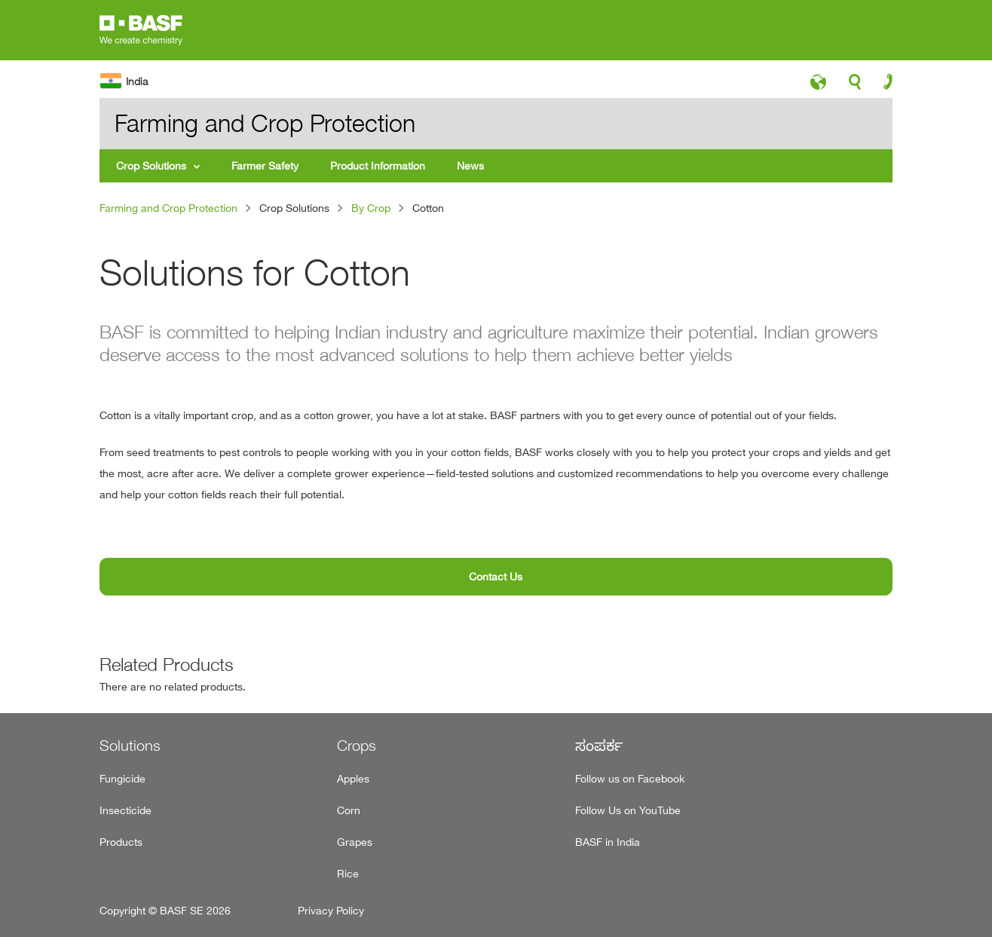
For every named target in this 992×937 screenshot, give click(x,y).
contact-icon (883, 85)
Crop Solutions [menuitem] (151, 165)
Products (121, 841)
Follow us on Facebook (629, 778)
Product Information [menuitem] (377, 165)
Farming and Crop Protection (168, 207)
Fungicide (122, 778)
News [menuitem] (470, 165)
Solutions (130, 745)
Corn (348, 810)
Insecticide (126, 810)
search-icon (855, 86)
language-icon (818, 86)
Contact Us (495, 576)
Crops (356, 745)
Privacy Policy (331, 910)
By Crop (370, 207)
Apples (353, 778)
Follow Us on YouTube (628, 810)
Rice (348, 873)
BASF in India (607, 841)
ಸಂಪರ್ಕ (599, 745)
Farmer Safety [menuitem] (265, 165)
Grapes (354, 841)
